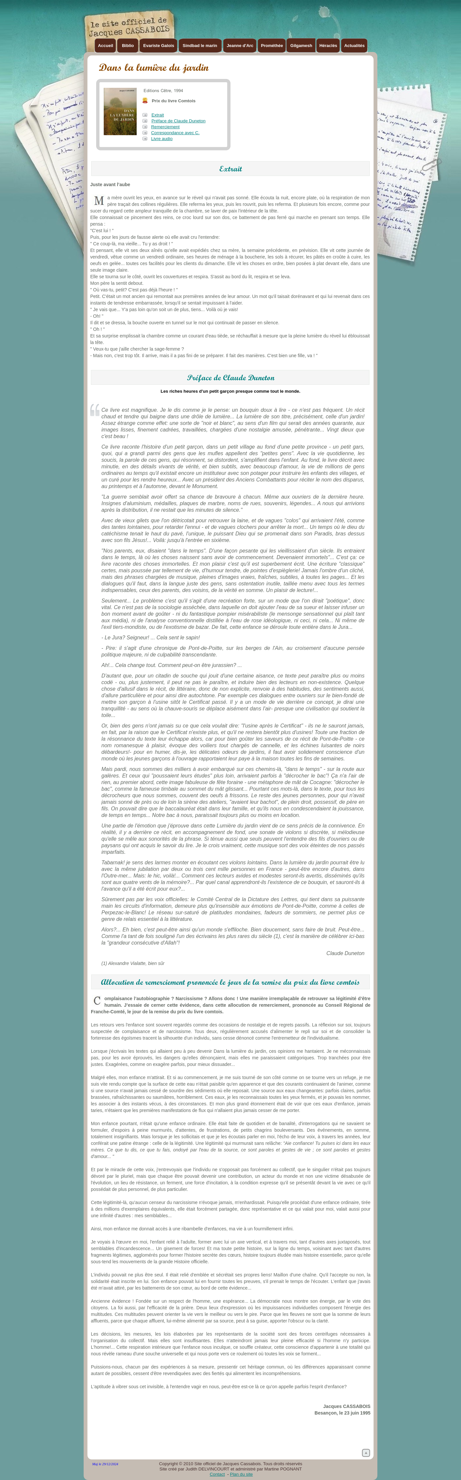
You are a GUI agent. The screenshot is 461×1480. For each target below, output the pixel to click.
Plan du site (241, 1474)
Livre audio (162, 138)
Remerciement (165, 126)
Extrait (157, 114)
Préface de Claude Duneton (178, 120)
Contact (217, 1474)
